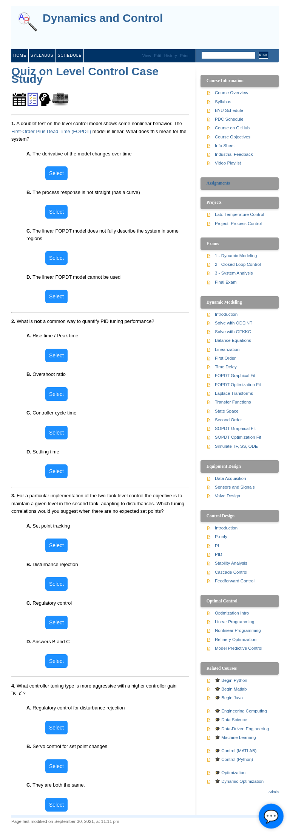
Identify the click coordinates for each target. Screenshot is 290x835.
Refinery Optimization (235, 639)
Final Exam (226, 282)
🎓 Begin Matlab (231, 689)
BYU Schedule (229, 110)
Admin (273, 792)
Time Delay (226, 367)
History (170, 55)
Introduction (226, 314)
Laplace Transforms (234, 393)
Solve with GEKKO (233, 331)
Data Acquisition (230, 478)
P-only (221, 536)
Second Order (228, 420)
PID (218, 554)
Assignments (218, 183)
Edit (157, 55)
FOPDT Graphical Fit (235, 375)
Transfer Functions (233, 402)
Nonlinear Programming (238, 630)
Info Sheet (225, 145)
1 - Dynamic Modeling (236, 255)
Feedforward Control (235, 581)
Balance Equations (233, 340)
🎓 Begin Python (231, 680)
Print (184, 55)
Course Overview (231, 92)
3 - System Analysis (234, 273)
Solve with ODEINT (233, 323)
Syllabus (223, 101)
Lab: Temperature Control (239, 214)
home (19, 55)
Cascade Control (231, 572)
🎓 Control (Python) (234, 759)
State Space (227, 411)
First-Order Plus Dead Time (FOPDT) (51, 131)
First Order (225, 358)
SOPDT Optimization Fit (238, 437)
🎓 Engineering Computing (241, 711)
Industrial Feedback (234, 154)
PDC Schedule (229, 119)
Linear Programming (234, 621)
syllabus (42, 55)
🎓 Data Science (231, 719)
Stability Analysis (231, 563)
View (146, 55)
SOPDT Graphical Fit (235, 428)
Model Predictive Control (238, 648)
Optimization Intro (232, 613)
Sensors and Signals (235, 487)
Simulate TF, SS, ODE (236, 446)
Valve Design (227, 496)
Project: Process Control (238, 223)
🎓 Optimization (230, 772)
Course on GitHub (232, 128)
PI (217, 545)
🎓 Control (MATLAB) (235, 750)
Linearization (227, 349)
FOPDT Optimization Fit (238, 384)
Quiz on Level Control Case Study (85, 75)
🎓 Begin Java (229, 697)
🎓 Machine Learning (235, 737)
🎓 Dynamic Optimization (239, 781)
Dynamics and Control (103, 18)
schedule (70, 55)
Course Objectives (232, 137)
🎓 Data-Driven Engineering (242, 728)
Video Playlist (228, 163)
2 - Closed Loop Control (238, 264)
